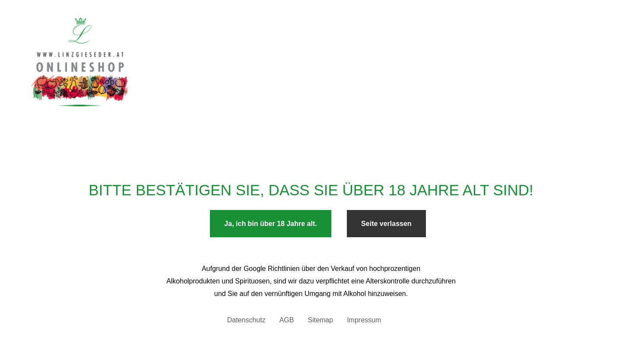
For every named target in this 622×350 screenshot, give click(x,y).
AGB (286, 320)
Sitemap (320, 320)
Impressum (364, 320)
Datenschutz (246, 320)
